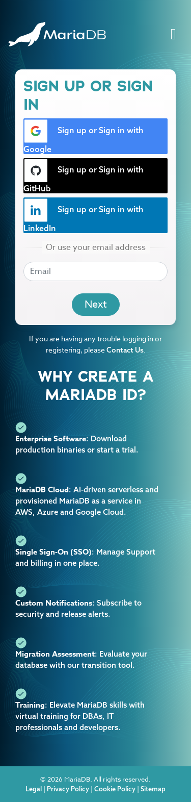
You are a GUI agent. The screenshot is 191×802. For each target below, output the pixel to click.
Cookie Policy (114, 789)
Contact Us (125, 350)
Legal (33, 789)
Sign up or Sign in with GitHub (83, 176)
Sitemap (153, 789)
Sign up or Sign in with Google (83, 136)
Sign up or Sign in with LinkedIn (83, 215)
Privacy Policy (68, 789)
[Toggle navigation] (173, 34)
